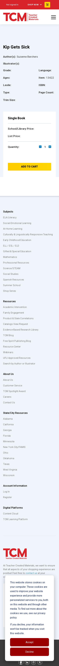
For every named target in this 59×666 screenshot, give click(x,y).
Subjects (8, 211)
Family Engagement (13, 313)
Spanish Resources (13, 279)
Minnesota (8, 441)
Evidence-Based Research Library (21, 329)
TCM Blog (8, 335)
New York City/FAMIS (14, 447)
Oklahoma (8, 458)
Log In (6, 491)
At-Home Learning (12, 229)
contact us (31, 573)
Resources (9, 301)
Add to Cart (29, 166)
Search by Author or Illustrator (19, 363)
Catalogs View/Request (15, 324)
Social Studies (10, 274)
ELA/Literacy (10, 217)
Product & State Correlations (18, 318)
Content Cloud (10, 513)
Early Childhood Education (17, 240)
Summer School (12, 285)
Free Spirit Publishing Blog (17, 341)
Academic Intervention (15, 307)
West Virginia (10, 469)
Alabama (8, 419)
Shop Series (9, 291)
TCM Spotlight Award (14, 391)
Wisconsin (9, 475)
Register (7, 497)
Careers (7, 397)
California (8, 424)
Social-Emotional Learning (17, 223)
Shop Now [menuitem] (33, 5)
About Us (8, 374)
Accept (29, 642)
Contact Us (9, 402)
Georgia (7, 430)
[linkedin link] (27, 662)
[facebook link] (21, 662)
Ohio (5, 452)
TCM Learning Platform (15, 519)
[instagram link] (33, 662)
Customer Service (12, 385)
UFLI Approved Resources (17, 358)
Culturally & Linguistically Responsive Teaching (28, 234)
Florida (7, 436)
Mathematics (10, 257)
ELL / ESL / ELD (11, 245)
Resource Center (12, 346)
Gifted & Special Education (17, 251)
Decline (29, 651)
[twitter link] (39, 662)
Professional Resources (16, 262)
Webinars (8, 352)
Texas (6, 464)
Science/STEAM (11, 268)
